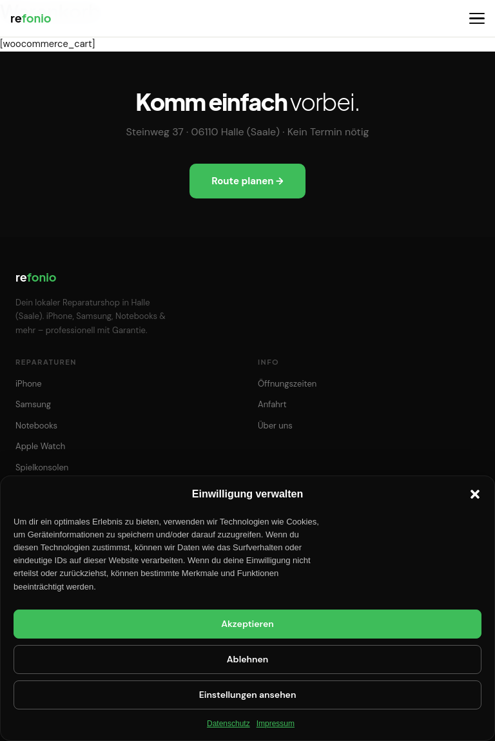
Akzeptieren (247, 624)
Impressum (276, 723)
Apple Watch (40, 446)
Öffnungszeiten (287, 383)
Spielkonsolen (41, 467)
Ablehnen (247, 659)
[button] (475, 494)
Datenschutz (228, 723)
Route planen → (247, 181)
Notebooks (36, 425)
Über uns (275, 425)
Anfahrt (272, 404)
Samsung (33, 404)
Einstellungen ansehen (247, 694)
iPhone (28, 383)
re (30, 17)
